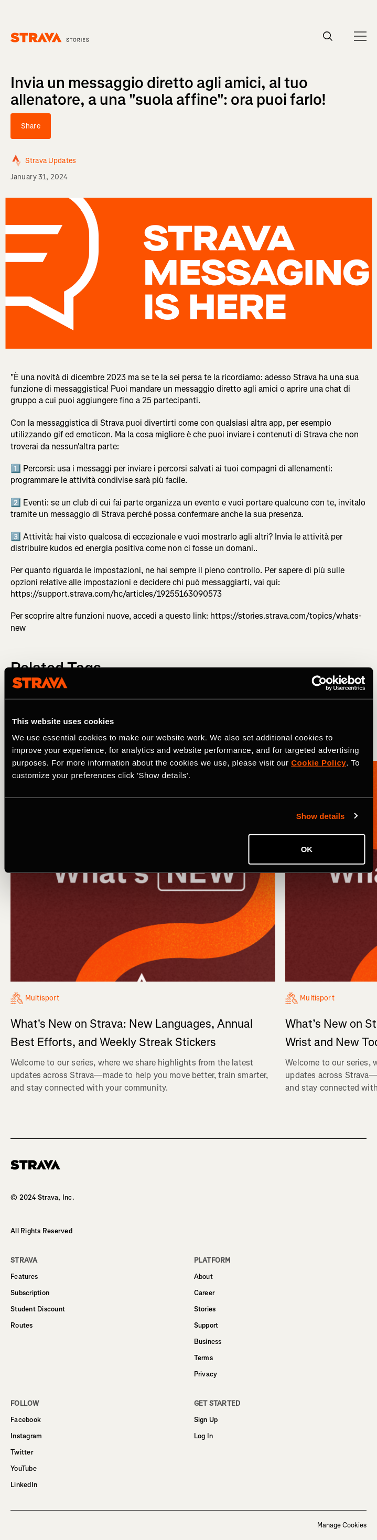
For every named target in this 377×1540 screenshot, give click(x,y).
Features (24, 1276)
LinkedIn (23, 1484)
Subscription (29, 1292)
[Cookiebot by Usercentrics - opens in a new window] (319, 683)
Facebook (25, 1419)
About (203, 1276)
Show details (320, 815)
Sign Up (206, 1419)
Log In (203, 1435)
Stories (205, 1309)
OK (307, 849)
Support (206, 1325)
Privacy (206, 1374)
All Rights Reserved (41, 1230)
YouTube (23, 1468)
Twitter (21, 1452)
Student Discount (37, 1309)
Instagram (26, 1435)
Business (208, 1341)
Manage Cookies (342, 1525)
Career (204, 1292)
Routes (21, 1325)
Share (30, 126)
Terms (203, 1357)
